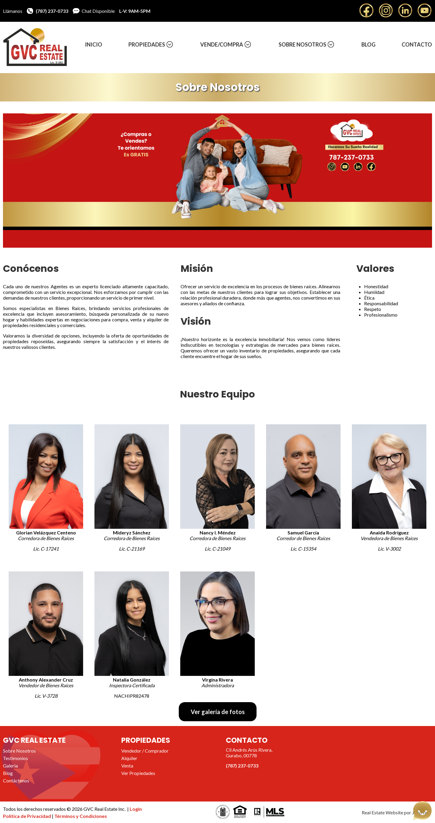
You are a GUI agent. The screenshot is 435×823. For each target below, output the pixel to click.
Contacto (417, 44)
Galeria (10, 765)
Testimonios (15, 758)
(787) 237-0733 (52, 11)
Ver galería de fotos (218, 711)
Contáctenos (16, 780)
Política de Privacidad (27, 816)
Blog (368, 44)
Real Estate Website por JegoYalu (396, 812)
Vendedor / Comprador (145, 750)
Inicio (93, 44)
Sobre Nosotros (302, 44)
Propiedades (146, 44)
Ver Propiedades (138, 773)
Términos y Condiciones (80, 816)
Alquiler (129, 758)
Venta (127, 765)
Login (136, 809)
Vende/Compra (221, 44)
